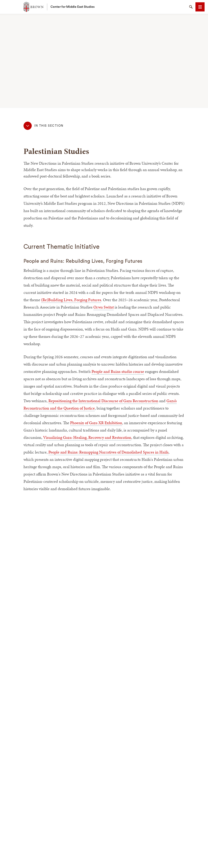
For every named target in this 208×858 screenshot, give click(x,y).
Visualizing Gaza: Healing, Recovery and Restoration (87, 437)
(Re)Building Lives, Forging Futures (71, 300)
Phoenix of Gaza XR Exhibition (96, 423)
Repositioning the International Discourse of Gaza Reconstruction (103, 401)
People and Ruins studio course (118, 371)
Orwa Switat (103, 307)
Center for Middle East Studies (72, 6)
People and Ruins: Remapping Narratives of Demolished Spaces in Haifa (108, 452)
